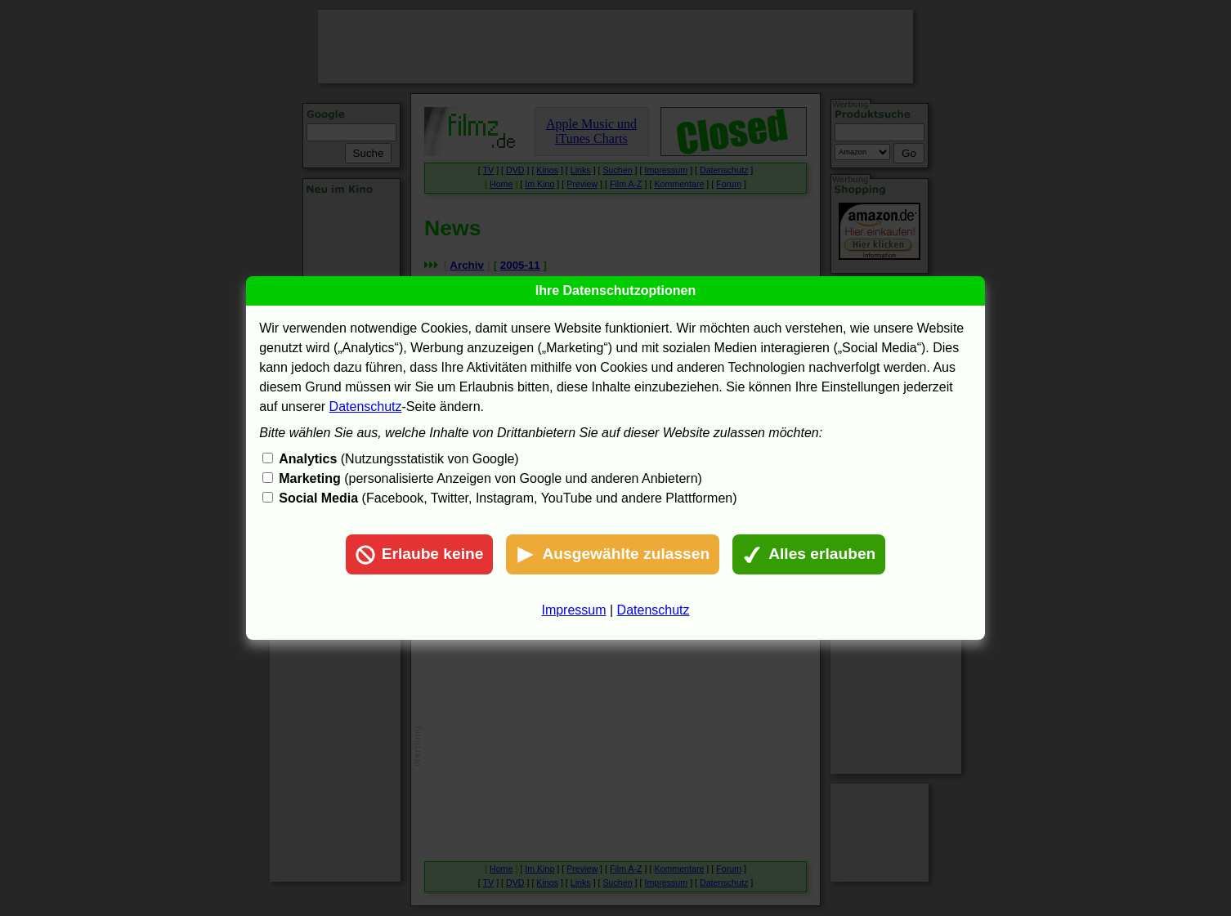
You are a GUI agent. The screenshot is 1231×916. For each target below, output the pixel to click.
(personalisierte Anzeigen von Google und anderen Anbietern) (490, 478)
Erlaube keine (420, 555)
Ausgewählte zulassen (613, 555)
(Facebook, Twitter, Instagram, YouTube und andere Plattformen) (507, 498)
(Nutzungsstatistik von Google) (398, 459)
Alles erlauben (808, 555)
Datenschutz (365, 406)
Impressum (573, 610)
